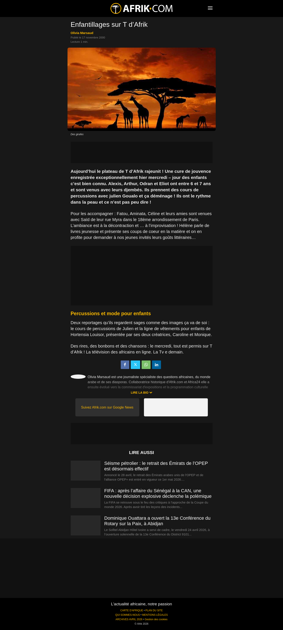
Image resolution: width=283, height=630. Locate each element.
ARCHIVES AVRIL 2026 (128, 619)
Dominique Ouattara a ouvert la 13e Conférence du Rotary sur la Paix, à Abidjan (157, 520)
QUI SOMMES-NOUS (127, 614)
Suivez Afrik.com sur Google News (107, 407)
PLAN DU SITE (154, 610)
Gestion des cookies (156, 619)
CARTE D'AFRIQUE (131, 610)
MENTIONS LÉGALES (155, 614)
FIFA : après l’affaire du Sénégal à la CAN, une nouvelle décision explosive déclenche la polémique (158, 493)
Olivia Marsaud (82, 33)
